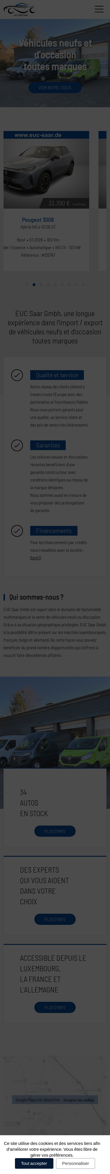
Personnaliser (75, 1163)
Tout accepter (34, 1163)
